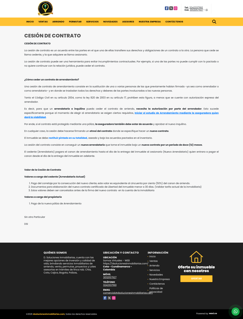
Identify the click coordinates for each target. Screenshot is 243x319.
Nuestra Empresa (150, 21)
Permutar (75, 21)
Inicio (30, 21)
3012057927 (196, 10)
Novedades (110, 21)
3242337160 (196, 7)
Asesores (128, 21)
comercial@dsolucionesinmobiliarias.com (128, 293)
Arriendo (58, 21)
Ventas (43, 21)
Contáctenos (174, 21)
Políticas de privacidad (156, 290)
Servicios (92, 21)
